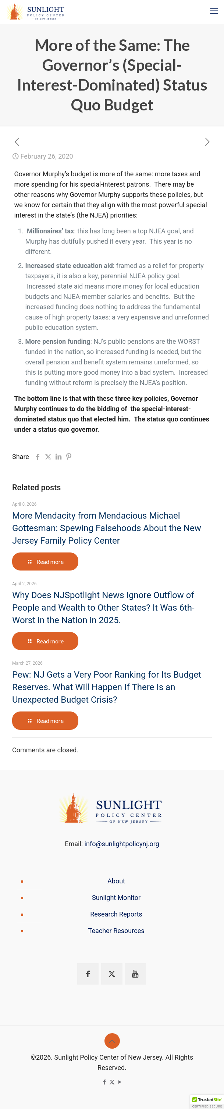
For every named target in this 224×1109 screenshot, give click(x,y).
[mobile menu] (214, 11)
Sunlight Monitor (116, 897)
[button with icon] (88, 974)
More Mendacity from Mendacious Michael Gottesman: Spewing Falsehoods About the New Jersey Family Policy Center (106, 528)
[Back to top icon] (112, 1041)
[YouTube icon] (119, 1082)
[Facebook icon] (104, 1082)
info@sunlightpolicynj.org (122, 844)
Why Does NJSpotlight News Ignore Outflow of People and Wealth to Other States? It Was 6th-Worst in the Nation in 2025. (103, 607)
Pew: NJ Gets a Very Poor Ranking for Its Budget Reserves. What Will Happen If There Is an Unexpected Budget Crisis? (106, 687)
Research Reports (116, 914)
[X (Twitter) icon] (112, 1082)
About (116, 881)
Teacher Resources (116, 931)
